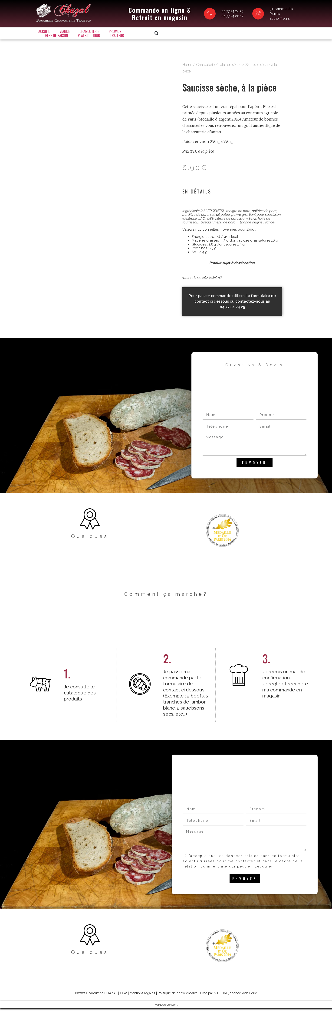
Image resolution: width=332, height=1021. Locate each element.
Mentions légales (142, 1006)
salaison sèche (230, 69)
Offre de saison (142, 32)
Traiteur (203, 32)
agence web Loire (243, 1006)
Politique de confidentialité (177, 1006)
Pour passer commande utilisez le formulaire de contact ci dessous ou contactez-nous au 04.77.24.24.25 (232, 305)
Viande (63, 32)
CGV (123, 1006)
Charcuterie (88, 32)
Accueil (43, 32)
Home (187, 69)
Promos (114, 32)
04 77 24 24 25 (207, 10)
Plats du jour (175, 32)
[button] (241, 32)
